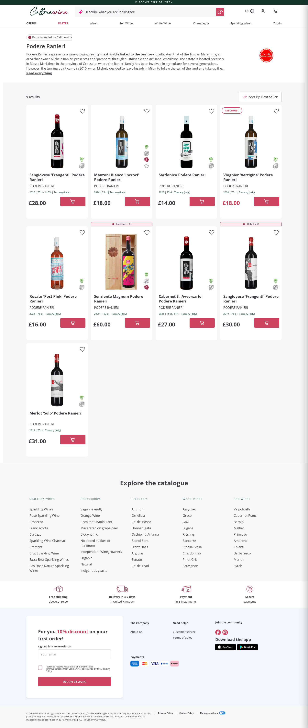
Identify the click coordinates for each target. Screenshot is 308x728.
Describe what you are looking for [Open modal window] (110, 12)
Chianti (239, 547)
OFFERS (31, 23)
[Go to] (218, 565)
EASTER (63, 23)
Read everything (39, 73)
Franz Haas (140, 547)
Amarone (241, 541)
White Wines (163, 23)
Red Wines (126, 23)
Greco (187, 515)
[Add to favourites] (82, 111)
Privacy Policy (165, 645)
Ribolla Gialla (192, 547)
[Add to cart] (72, 201)
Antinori (138, 509)
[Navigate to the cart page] (276, 11)
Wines (94, 23)
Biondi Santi (140, 541)
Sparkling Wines (241, 23)
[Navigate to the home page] (49, 11)
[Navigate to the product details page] (57, 141)
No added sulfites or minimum (96, 543)
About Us (136, 564)
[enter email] (74, 587)
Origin (277, 23)
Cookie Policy (186, 645)
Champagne (201, 23)
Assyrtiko (189, 509)
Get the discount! (74, 614)
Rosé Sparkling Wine (44, 515)
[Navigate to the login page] (263, 11)
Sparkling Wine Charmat (47, 541)
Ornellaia (138, 515)
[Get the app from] (225, 580)
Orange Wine (90, 515)
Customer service (184, 564)
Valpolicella (242, 509)
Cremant (35, 547)
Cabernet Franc (245, 515)
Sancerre (189, 541)
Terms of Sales (182, 570)
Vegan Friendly (91, 509)
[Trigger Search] (220, 12)
